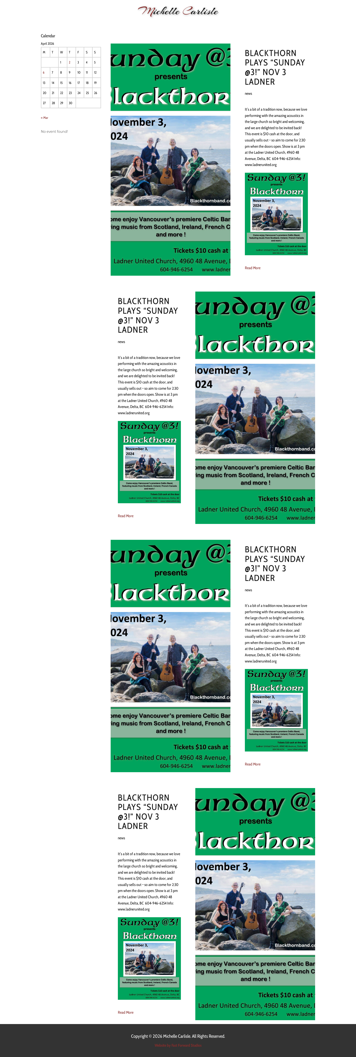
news (248, 93)
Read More (253, 268)
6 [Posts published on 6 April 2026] (43, 72)
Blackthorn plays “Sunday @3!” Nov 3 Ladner (275, 67)
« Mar (44, 117)
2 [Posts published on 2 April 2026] (69, 62)
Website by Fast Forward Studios (178, 1045)
